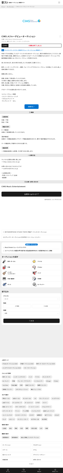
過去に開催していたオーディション (30, 437)
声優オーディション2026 (26, 363)
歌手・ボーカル (11, 41)
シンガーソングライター (23, 41)
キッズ (4, 419)
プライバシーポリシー (39, 455)
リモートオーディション (30, 368)
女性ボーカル (16, 398)
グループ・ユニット (44, 398)
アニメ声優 (26, 411)
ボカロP (57, 415)
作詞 (21, 385)
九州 (41, 428)
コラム (35, 450)
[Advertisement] (31, 215)
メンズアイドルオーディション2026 (12, 368)
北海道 (4, 428)
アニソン (17, 411)
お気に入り (55, 471)
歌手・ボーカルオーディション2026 (46, 363)
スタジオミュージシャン (22, 389)
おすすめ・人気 (35, 419)
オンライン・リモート (23, 419)
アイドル (37, 377)
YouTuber (5, 385)
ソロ (35, 398)
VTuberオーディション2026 (10, 363)
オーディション (7, 445)
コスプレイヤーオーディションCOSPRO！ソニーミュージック (21, 237)
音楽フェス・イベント (48, 411)
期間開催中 (6, 437)
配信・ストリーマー (7, 407)
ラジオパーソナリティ (20, 415)
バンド (30, 377)
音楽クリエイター (30, 385)
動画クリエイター (42, 385)
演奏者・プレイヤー (8, 389)
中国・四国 (34, 428)
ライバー (45, 402)
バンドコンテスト (36, 411)
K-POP (38, 402)
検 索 (31, 321)
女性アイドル (6, 402)
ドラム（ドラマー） (46, 407)
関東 (16, 428)
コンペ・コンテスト (7, 415)
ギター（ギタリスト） (20, 407)
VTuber (56, 381)
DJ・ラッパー (6, 381)
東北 (10, 428)
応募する (31, 107)
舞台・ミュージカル (36, 389)
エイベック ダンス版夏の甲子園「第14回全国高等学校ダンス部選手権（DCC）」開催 (28, 251)
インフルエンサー (38, 381)
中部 (21, 428)
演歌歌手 (39, 415)
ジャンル (23, 471)
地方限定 (44, 419)
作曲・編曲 (14, 385)
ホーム (8, 471)
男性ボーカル (6, 398)
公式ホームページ (31, 194)
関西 (27, 428)
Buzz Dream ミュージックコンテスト (15, 247)
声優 (13, 381)
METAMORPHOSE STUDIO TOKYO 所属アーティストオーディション (25, 232)
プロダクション (37, 445)
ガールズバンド (29, 402)
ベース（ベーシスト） (34, 407)
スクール (5, 450)
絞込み (39, 471)
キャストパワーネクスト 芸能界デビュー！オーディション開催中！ (23, 50)
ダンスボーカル (27, 398)
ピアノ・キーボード (7, 411)
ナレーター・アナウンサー (24, 381)
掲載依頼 (5, 460)
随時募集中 (15, 437)
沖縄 (46, 428)
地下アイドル (48, 415)
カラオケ (31, 415)
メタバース (12, 419)
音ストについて (7, 455)
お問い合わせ (37, 460)
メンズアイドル (56, 398)
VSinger (48, 381)
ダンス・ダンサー (47, 377)
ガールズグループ (17, 402)
